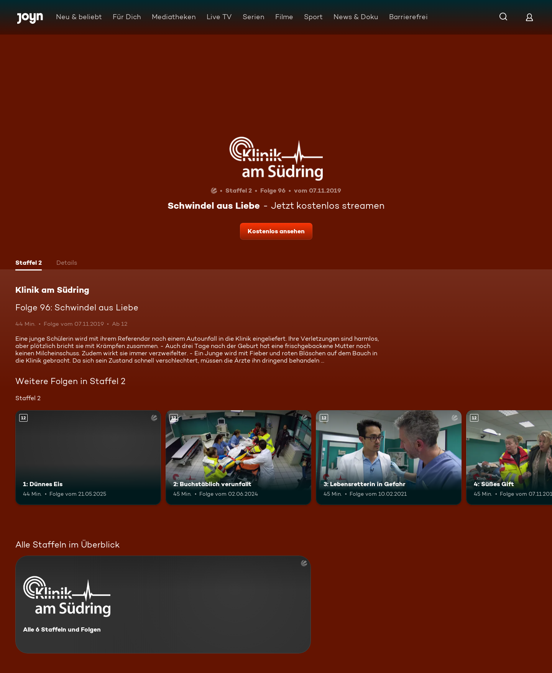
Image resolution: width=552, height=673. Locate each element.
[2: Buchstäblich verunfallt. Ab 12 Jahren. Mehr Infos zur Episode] (238, 457)
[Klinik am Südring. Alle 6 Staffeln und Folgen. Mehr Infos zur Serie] (163, 604)
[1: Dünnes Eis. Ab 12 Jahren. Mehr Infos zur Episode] (88, 457)
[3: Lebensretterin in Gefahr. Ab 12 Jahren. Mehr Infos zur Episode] (389, 457)
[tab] (28, 264)
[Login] (529, 17)
